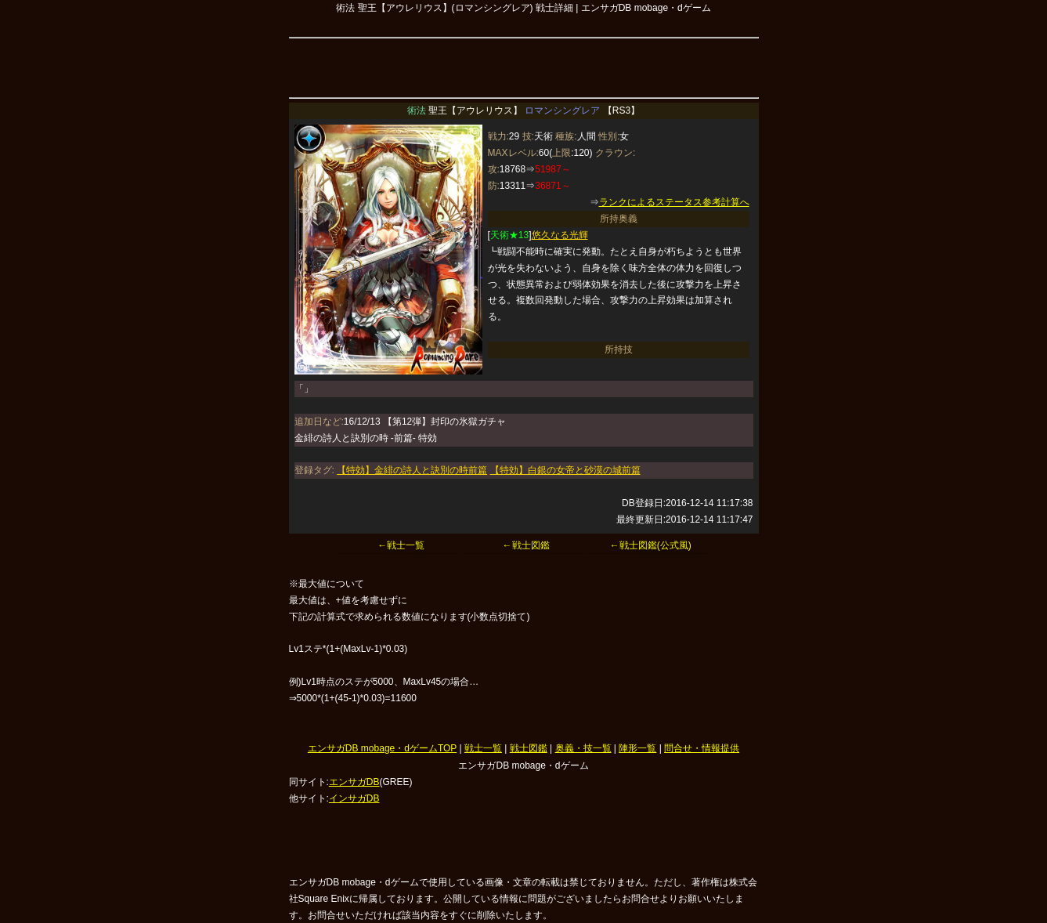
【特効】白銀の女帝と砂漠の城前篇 (565, 470)
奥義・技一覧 (583, 748)
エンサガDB (354, 781)
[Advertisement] (524, 65)
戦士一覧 (483, 748)
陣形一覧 (637, 748)
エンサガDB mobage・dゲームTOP (382, 748)
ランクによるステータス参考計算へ (674, 202)
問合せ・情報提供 (701, 748)
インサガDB (354, 798)
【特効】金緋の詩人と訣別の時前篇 (412, 470)
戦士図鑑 (528, 748)
